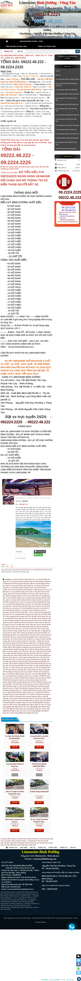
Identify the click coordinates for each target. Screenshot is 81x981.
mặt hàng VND (53, 979)
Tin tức (57, 71)
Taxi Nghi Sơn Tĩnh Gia (35, 876)
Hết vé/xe (14, 810)
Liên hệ (72, 883)
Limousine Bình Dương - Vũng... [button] (31, 41)
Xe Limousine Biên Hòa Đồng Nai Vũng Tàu (66, 84)
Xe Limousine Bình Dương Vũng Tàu (67, 94)
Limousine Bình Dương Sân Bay (65, 148)
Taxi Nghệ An (32, 935)
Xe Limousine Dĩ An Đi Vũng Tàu (65, 129)
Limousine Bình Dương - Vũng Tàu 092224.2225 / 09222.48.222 (36, 953)
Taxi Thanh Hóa (21, 935)
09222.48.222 (39, 422)
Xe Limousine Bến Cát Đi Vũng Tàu (66, 104)
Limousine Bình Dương (8, 874)
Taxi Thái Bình (40, 878)
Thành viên (52, 883)
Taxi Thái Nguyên (19, 878)
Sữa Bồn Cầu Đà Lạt (7, 941)
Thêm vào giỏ (39, 551)
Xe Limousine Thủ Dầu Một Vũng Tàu (66, 99)
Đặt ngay (38, 554)
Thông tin (42, 883)
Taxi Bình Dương (14, 931)
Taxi (16, 933)
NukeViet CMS (67, 953)
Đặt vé (15, 782)
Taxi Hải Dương (31, 878)
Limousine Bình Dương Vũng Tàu (27, 874)
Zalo (78, 960)
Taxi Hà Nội (17, 880)
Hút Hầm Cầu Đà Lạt (16, 939)
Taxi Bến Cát (15, 937)
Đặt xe (32, 883)
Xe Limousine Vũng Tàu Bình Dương (67, 79)
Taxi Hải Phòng (9, 880)
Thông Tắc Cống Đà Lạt (31, 939)
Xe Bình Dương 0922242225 (39, 827)
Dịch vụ (67, 66)
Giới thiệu (23, 883)
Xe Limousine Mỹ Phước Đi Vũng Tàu (66, 110)
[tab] (3, 566)
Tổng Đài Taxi (28, 943)
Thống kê (63, 883)
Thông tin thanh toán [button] (47, 46)
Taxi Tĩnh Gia (12, 935)
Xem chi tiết (70, 979)
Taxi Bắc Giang (9, 878)
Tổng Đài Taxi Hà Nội (17, 943)
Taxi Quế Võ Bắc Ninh (29, 880)
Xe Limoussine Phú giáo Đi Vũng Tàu (66, 120)
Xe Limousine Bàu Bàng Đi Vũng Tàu (67, 115)
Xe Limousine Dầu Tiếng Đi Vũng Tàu (66, 143)
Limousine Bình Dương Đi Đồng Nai (67, 138)
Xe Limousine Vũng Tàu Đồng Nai (66, 90)
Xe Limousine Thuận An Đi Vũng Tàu (67, 134)
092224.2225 (47, 14)
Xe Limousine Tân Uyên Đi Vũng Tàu (67, 125)
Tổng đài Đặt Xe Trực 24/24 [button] (16, 46)
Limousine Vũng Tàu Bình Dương (15, 876)
